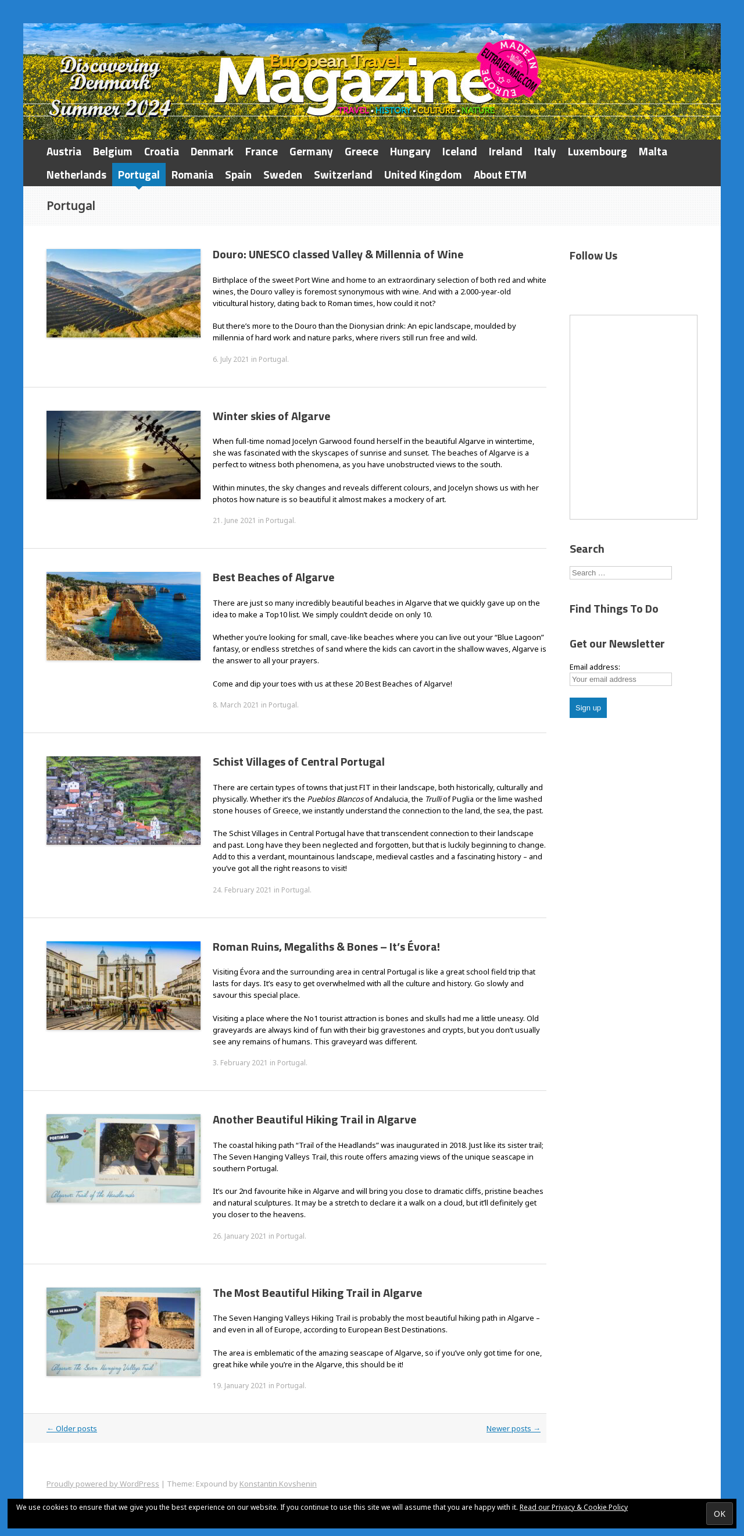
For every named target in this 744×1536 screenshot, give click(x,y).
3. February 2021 (240, 1063)
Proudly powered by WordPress (102, 1483)
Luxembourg (597, 151)
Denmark (212, 151)
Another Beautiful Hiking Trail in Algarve (314, 1119)
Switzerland (343, 174)
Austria (63, 151)
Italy (545, 151)
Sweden (282, 174)
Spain (238, 174)
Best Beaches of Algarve (273, 577)
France (261, 151)
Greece (361, 151)
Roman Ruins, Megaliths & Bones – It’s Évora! (326, 946)
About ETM (500, 174)
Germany (311, 151)
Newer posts (514, 1428)
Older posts (71, 1428)
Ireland (506, 151)
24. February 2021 (242, 890)
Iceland (459, 151)
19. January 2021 (240, 1386)
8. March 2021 (236, 705)
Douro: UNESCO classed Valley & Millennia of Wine (338, 254)
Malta (653, 151)
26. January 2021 (240, 1236)
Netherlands (76, 174)
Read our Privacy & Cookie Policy (574, 1507)
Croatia (161, 151)
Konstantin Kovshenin (278, 1483)
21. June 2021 (234, 520)
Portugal (139, 174)
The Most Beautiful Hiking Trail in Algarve (317, 1292)
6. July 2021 (231, 359)
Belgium (113, 151)
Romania (192, 174)
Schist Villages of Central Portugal (299, 761)
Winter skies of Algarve (271, 416)
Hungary (410, 151)
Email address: (595, 667)
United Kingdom (423, 174)
